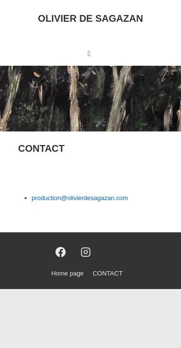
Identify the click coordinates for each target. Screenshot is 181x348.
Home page (67, 273)
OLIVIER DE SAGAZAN (90, 18)
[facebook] (60, 252)
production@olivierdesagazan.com (80, 198)
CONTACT (108, 273)
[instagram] (86, 252)
